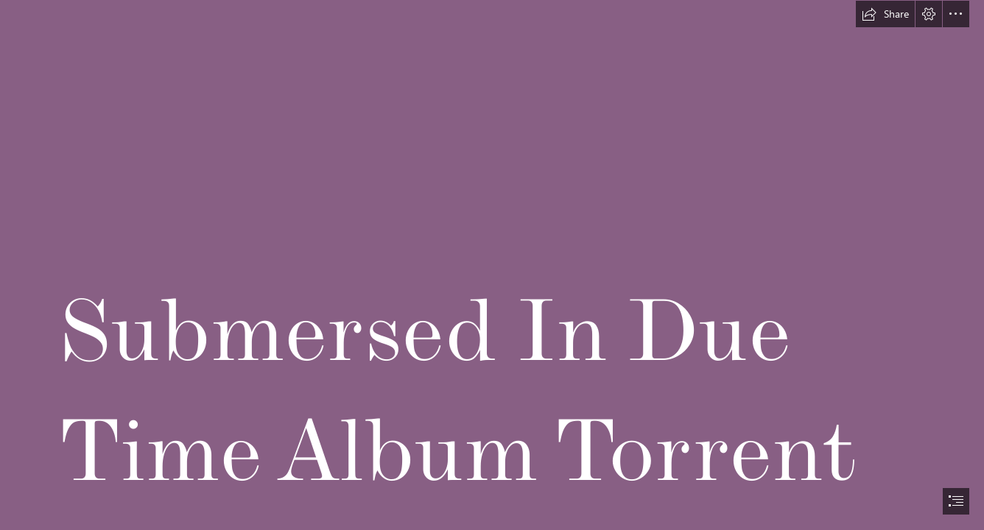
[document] (492, 265)
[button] (885, 14)
